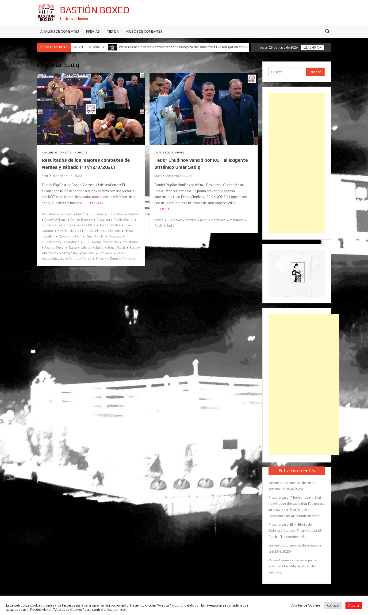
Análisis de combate (56, 152)
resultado (237, 220)
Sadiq (99, 247)
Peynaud (115, 236)
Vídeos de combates (144, 31)
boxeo (80, 214)
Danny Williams (55, 220)
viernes (73, 258)
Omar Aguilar (95, 236)
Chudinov (96, 214)
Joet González (110, 225)
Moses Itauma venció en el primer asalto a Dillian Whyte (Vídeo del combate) (293, 566)
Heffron (67, 225)
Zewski (101, 258)
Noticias (80, 152)
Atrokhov (49, 214)
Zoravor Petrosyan (124, 258)
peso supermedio (213, 220)
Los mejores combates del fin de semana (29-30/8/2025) (291, 486)
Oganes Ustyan (69, 236)
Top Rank (105, 253)
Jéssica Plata (86, 225)
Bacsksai (66, 214)
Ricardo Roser (54, 247)
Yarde (87, 258)
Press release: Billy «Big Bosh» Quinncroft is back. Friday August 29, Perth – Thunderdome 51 (295, 530)
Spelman (88, 253)
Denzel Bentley (81, 220)
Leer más (95, 203)
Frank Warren (123, 220)
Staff (45, 176)
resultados (130, 242)
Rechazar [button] (333, 605)
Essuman (103, 220)
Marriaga (114, 231)
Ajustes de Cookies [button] (305, 605)
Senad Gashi (116, 247)
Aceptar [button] (353, 605)
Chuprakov (115, 214)
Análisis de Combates (59, 31)
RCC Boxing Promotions (101, 242)
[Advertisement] (296, 163)
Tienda (113, 31)
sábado (86, 247)
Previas (93, 31)
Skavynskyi (70, 253)
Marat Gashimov (92, 231)
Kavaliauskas (66, 231)
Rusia (73, 247)
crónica (132, 214)
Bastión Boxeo (95, 9)
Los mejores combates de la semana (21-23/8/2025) (294, 548)
